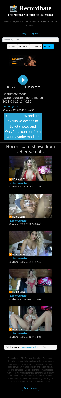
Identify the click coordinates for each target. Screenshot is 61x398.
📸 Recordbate (31, 8)
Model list (23, 46)
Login (25, 33)
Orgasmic (36, 46)
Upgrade (48, 46)
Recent (12, 46)
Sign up (35, 33)
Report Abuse (30, 388)
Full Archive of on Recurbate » (30, 347)
